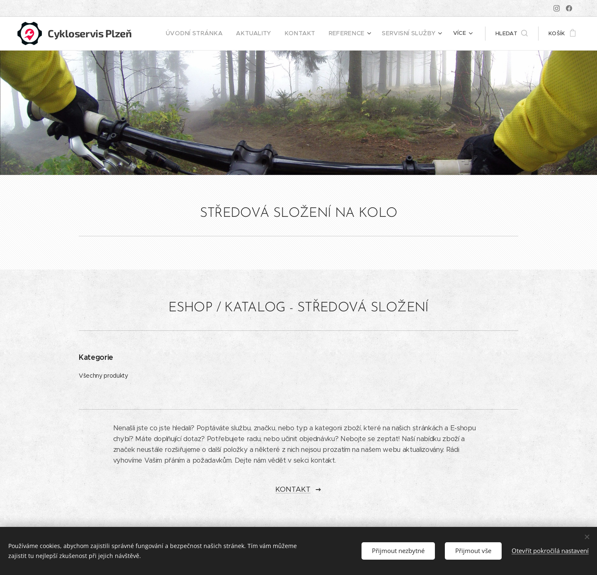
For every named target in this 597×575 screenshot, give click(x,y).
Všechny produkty (103, 375)
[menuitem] (214, 33)
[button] (511, 33)
